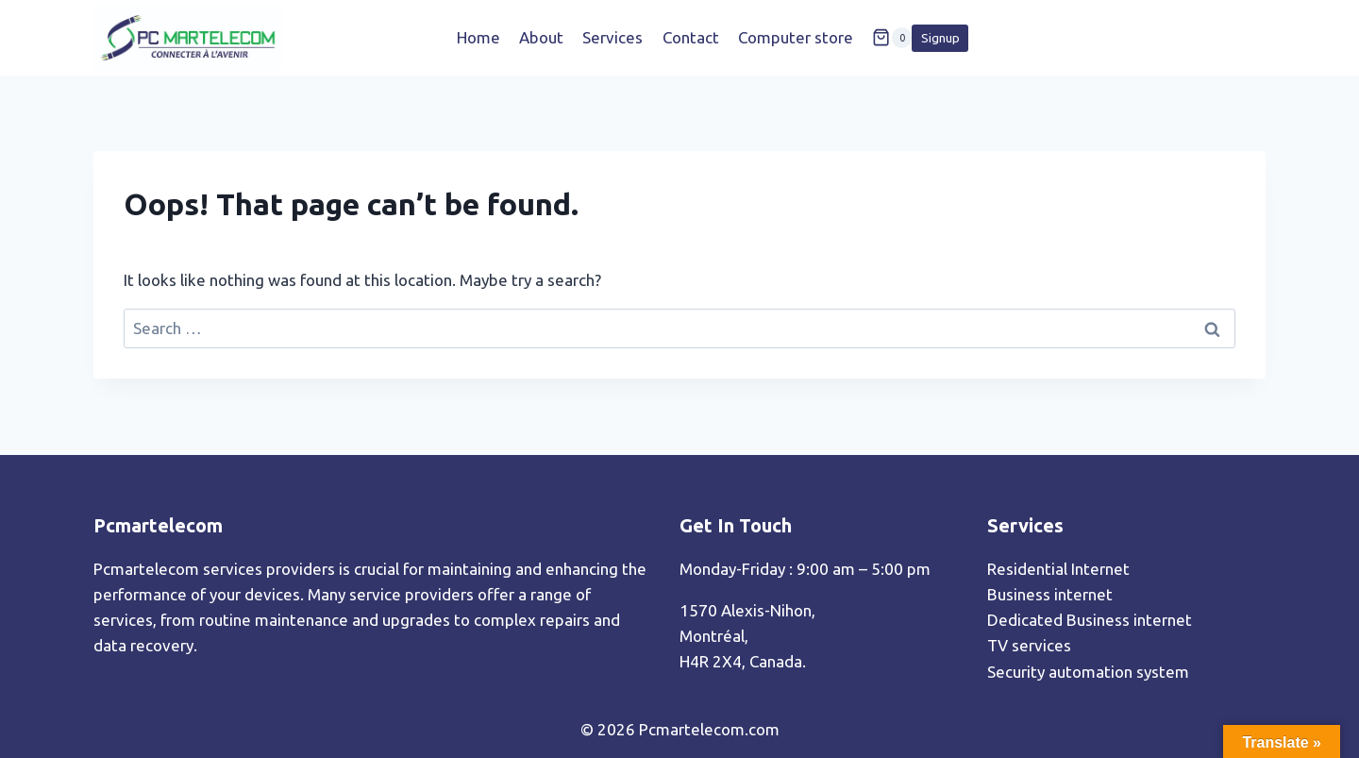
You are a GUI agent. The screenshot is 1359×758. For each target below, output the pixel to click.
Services (612, 37)
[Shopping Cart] (892, 37)
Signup (940, 37)
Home (478, 37)
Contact (691, 37)
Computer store (795, 37)
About (541, 37)
